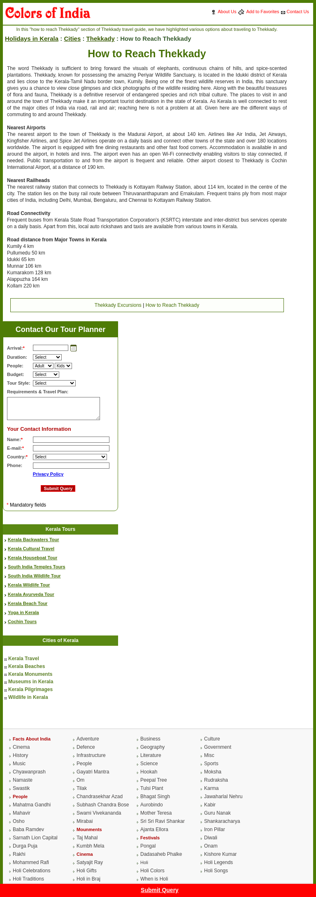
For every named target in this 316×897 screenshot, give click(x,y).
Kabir (210, 805)
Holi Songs (216, 871)
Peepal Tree (153, 780)
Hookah (148, 772)
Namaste (23, 780)
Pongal (148, 846)
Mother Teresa (156, 813)
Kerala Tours (60, 529)
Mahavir (21, 813)
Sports (211, 763)
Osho (19, 821)
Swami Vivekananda (99, 813)
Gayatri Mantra (93, 772)
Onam (211, 846)
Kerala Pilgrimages (30, 689)
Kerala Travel (23, 658)
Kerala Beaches (26, 666)
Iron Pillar (214, 829)
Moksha (212, 772)
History (20, 755)
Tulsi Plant (151, 788)
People (84, 763)
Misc (209, 755)
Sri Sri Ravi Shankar (162, 821)
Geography (152, 747)
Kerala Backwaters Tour (33, 539)
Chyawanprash (29, 772)
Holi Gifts (87, 871)
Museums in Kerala (30, 681)
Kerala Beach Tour (27, 603)
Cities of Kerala (60, 640)
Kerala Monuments (30, 674)
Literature (150, 755)
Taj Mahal (87, 838)
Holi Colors (152, 871)
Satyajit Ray (90, 862)
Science (149, 763)
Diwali (210, 838)
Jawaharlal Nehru (223, 796)
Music (19, 763)
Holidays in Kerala (31, 38)
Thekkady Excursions (118, 305)
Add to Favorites (262, 11)
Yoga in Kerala (23, 612)
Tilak (82, 788)
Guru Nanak (217, 813)
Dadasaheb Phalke (161, 854)
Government (217, 747)
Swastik (21, 788)
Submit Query (160, 890)
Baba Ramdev (28, 829)
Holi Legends (218, 862)
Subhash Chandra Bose (103, 805)
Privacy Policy (48, 474)
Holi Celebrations (31, 871)
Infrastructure (91, 755)
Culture (212, 739)
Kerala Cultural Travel (31, 548)
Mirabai (85, 821)
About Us (227, 11)
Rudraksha (216, 780)
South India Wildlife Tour (34, 575)
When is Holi (154, 879)
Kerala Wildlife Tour (29, 584)
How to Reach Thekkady (173, 305)
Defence (86, 747)
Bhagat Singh (155, 796)
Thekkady (100, 38)
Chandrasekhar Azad (100, 796)
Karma (211, 788)
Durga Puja (25, 846)
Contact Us (298, 11)
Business (150, 739)
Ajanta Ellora (154, 829)
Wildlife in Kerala (28, 697)
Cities (72, 38)
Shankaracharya (222, 821)
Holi (144, 862)
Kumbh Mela (90, 846)
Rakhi (19, 854)
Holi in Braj (88, 879)
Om (80, 780)
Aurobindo (151, 805)
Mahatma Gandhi (32, 805)
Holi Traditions (28, 879)
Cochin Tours (22, 621)
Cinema (21, 747)
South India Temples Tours (36, 566)
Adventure (88, 739)
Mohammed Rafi (31, 862)
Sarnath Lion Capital (35, 838)
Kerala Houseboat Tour (32, 557)
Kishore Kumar (220, 854)
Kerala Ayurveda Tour (31, 594)
